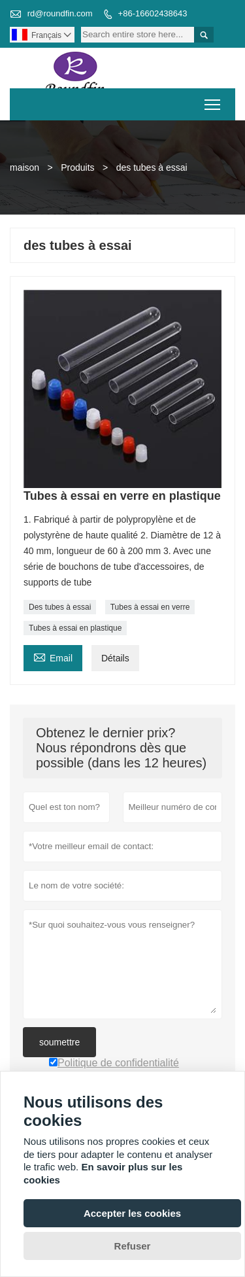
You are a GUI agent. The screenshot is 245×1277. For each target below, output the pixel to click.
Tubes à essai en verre (150, 607)
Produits (77, 167)
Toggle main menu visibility (213, 100)
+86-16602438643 (153, 13)
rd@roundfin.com (60, 13)
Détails (115, 658)
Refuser (132, 1245)
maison (24, 167)
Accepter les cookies (132, 1213)
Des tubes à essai (60, 607)
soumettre (59, 1042)
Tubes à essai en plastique (75, 628)
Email (53, 656)
